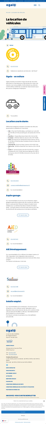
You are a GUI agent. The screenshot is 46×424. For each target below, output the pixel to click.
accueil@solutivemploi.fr (18, 291)
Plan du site (9, 381)
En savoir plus (23, 215)
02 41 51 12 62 (14, 66)
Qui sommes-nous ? (11, 373)
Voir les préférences (23, 419)
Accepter (23, 412)
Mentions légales (27, 422)
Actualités (9, 376)
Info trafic (44, 90)
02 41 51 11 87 (12, 352)
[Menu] (35, 5)
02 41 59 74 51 (14, 239)
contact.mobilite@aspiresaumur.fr (20, 185)
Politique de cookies (19, 422)
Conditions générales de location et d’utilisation (20, 387)
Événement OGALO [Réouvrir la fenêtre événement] (44, 103)
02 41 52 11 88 (14, 286)
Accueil (8, 12)
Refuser (23, 415)
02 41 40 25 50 (15, 180)
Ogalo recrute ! (10, 370)
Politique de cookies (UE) (13, 389)
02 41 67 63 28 (13, 354)
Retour (9, 45)
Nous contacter (10, 367)
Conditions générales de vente (15, 384)
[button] (44, 401)
